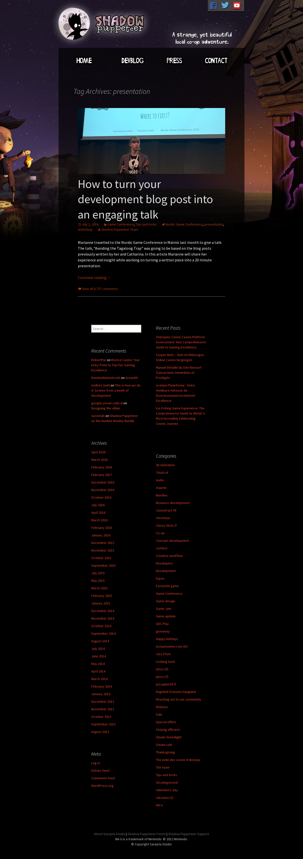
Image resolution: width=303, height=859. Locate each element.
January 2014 (100, 694)
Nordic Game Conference (184, 224)
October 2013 (101, 716)
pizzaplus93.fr (166, 684)
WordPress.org (102, 785)
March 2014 (99, 679)
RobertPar (98, 360)
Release (162, 707)
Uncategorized (167, 782)
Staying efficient (168, 729)
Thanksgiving (165, 752)
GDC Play (162, 624)
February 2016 (101, 527)
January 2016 (100, 535)
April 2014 (98, 671)
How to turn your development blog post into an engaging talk (145, 199)
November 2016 (102, 490)
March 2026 (99, 459)
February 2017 (101, 475)
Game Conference (120, 224)
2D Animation (165, 465)
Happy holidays (167, 639)
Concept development (172, 540)
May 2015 (98, 580)
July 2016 (98, 505)
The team (163, 767)
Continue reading (94, 277)
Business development (173, 503)
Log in (95, 763)
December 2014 (102, 611)
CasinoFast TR (166, 510)
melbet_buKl (100, 385)
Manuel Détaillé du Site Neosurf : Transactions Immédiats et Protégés (179, 372)
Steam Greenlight (169, 737)
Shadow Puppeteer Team (119, 229)
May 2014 (98, 664)
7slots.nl (162, 472)
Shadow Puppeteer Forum (147, 834)
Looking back (165, 661)
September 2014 (103, 633)
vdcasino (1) (164, 797)
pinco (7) (162, 676)
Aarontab (98, 416)
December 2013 (102, 701)
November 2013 (102, 709)
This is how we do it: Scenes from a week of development (116, 390)
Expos (160, 578)
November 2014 (102, 618)
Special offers (166, 722)
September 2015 (103, 565)
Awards (161, 487)
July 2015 (98, 573)
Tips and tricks (146, 224)
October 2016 (101, 497)
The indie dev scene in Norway (178, 760)
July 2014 (98, 648)
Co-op (160, 533)
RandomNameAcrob (105, 377)
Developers (164, 563)
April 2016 (98, 512)
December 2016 (102, 482)
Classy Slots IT (166, 525)
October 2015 (101, 558)
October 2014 (101, 626)
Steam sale (164, 744)
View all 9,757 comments (100, 288)
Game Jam (163, 608)
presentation (213, 224)
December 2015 (102, 543)
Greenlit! (131, 377)
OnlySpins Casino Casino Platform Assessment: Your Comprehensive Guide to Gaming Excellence (181, 342)
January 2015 (100, 603)
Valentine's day (167, 790)
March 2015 (99, 588)
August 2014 (100, 641)
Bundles (162, 495)
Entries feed (100, 770)
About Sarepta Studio (109, 834)
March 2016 (99, 520)
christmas (163, 518)
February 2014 (101, 686)
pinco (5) (162, 669)
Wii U (159, 805)
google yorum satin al (107, 403)
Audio (160, 480)
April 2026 (98, 452)
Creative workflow (169, 555)
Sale (159, 714)
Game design (165, 601)
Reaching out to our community (178, 699)
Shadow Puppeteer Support (188, 834)
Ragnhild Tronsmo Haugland (176, 692)
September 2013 (103, 724)
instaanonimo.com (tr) (172, 646)
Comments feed (103, 778)
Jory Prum (163, 654)
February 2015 (101, 595)
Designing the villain (105, 408)
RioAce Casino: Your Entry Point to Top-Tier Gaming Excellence (115, 365)
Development (166, 571)
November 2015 (102, 550)
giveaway (163, 631)
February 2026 (101, 467)
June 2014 (98, 656)
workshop (85, 229)
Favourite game (167, 586)
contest (161, 548)
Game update (166, 616)
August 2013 (100, 732)
